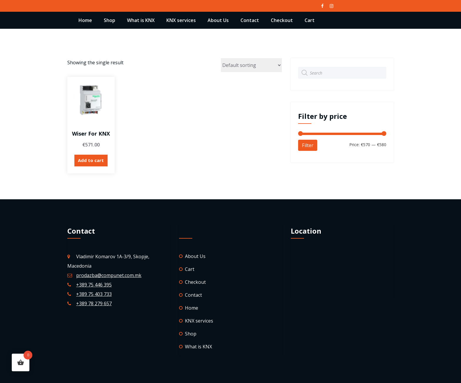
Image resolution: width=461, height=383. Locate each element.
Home (85, 20)
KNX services (181, 20)
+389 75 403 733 (94, 294)
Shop (109, 20)
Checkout (282, 20)
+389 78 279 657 (94, 303)
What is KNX (141, 20)
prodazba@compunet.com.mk (108, 275)
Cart (310, 20)
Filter (307, 145)
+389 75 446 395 (94, 284)
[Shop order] (251, 65)
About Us (218, 20)
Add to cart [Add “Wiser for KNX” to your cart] (91, 160)
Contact (249, 20)
